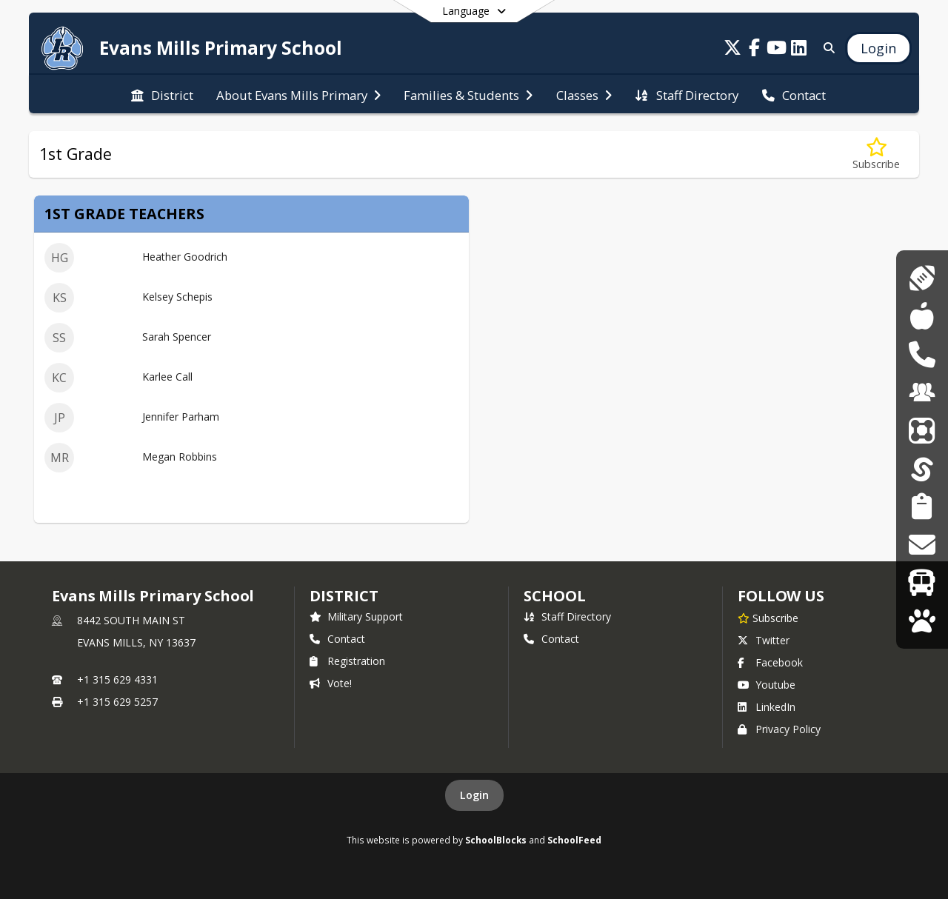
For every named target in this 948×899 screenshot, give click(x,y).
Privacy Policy (779, 729)
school (554, 596)
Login (474, 795)
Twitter (764, 640)
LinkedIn (766, 707)
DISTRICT (344, 596)
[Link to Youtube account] (777, 50)
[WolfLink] (921, 621)
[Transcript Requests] (921, 545)
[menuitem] (162, 94)
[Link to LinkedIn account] (799, 50)
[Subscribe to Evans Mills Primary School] (768, 617)
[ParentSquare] (922, 430)
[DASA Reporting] (921, 354)
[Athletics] (921, 278)
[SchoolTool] (922, 468)
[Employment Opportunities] (922, 392)
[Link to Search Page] (826, 48)
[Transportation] (921, 582)
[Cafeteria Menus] (921, 316)
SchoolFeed (574, 840)
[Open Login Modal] (878, 48)
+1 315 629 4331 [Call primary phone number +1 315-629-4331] (117, 679)
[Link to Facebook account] (755, 50)
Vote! (331, 683)
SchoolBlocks (496, 840)
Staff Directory (567, 616)
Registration (347, 661)
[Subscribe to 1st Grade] (876, 154)
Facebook (770, 662)
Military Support (356, 616)
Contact (337, 639)
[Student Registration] (921, 506)
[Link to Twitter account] (732, 50)
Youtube (766, 685)
